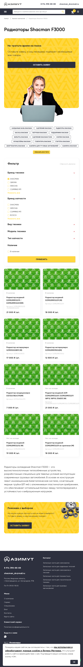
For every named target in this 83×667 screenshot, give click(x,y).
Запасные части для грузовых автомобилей (55, 587)
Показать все (14, 193)
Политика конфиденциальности (16, 627)
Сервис (7, 602)
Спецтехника (9, 606)
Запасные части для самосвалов (56, 563)
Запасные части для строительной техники (57, 581)
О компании (9, 598)
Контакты (7, 613)
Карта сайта (9, 617)
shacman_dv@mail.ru (69, 4)
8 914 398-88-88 (48, 4)
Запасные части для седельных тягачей (59, 566)
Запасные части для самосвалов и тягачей (57, 571)
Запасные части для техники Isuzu (56, 576)
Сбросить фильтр (67, 164)
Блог (6, 609)
